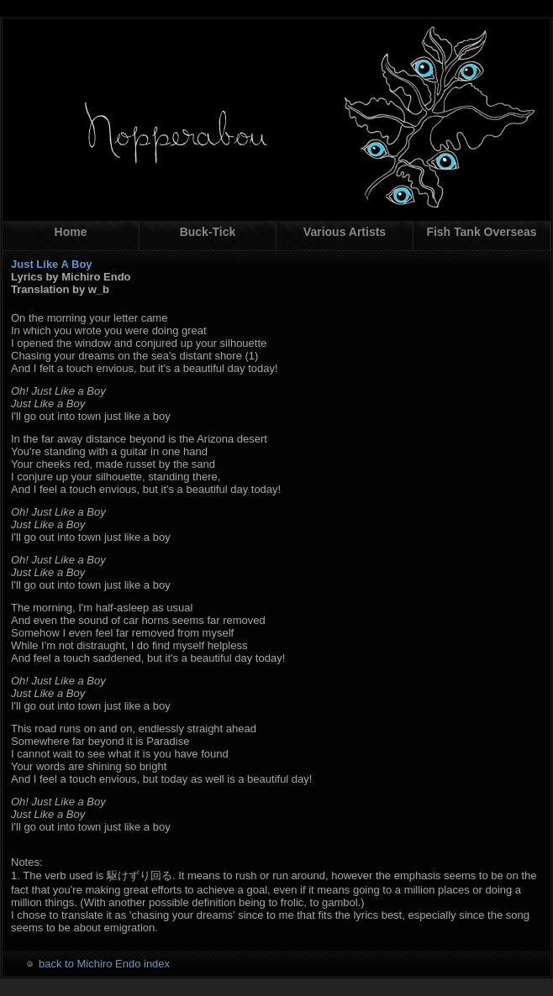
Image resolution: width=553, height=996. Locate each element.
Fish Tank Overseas (481, 232)
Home (71, 232)
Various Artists (344, 232)
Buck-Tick (208, 232)
